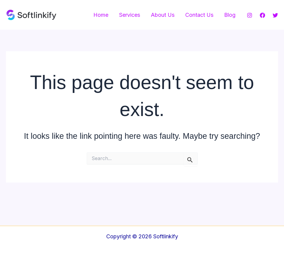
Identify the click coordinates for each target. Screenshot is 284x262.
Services (129, 15)
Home (100, 15)
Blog (230, 15)
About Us (162, 15)
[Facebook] (262, 15)
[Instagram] (249, 15)
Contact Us (199, 15)
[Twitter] (275, 15)
